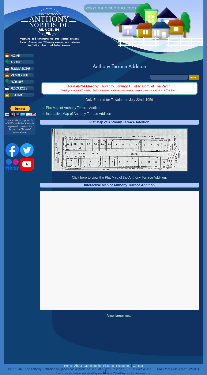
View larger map (119, 315)
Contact (138, 365)
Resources (123, 365)
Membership (92, 365)
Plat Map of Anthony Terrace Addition (73, 108)
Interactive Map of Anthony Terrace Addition (78, 113)
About (78, 365)
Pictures (108, 365)
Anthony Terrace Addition (147, 177)
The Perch (162, 86)
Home (68, 365)
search (194, 77)
